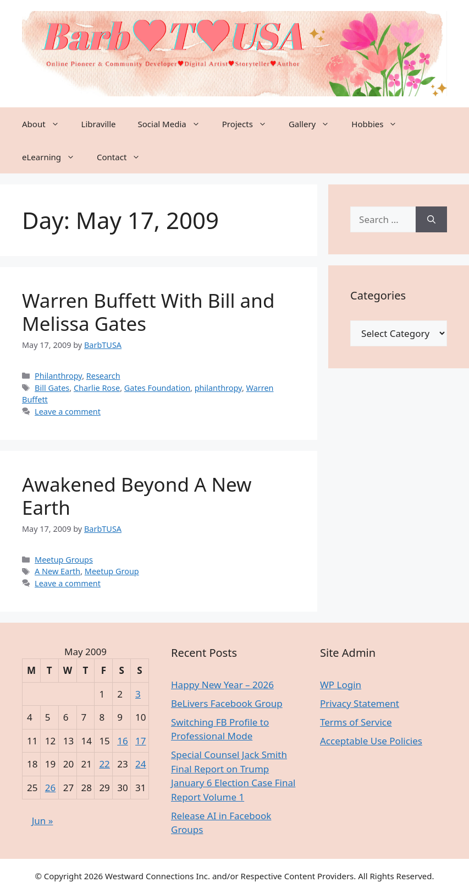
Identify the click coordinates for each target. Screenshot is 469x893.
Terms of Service (356, 722)
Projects (250, 123)
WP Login (340, 684)
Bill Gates (52, 388)
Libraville (98, 123)
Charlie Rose (97, 388)
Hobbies (379, 123)
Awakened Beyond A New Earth (137, 495)
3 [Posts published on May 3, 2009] (138, 694)
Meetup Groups (64, 559)
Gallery (314, 123)
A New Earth (57, 571)
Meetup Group (112, 571)
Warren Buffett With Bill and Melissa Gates (148, 311)
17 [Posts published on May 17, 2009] (140, 740)
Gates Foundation (157, 388)
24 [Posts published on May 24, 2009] (140, 764)
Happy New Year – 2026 (222, 684)
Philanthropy (58, 376)
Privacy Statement (359, 703)
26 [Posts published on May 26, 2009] (50, 787)
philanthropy (218, 388)
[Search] (431, 219)
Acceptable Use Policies (371, 740)
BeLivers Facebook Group (227, 703)
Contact (124, 156)
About (46, 123)
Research (103, 376)
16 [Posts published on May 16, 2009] (122, 740)
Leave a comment (68, 411)
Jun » (42, 820)
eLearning (54, 156)
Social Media (174, 123)
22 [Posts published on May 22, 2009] (104, 764)
